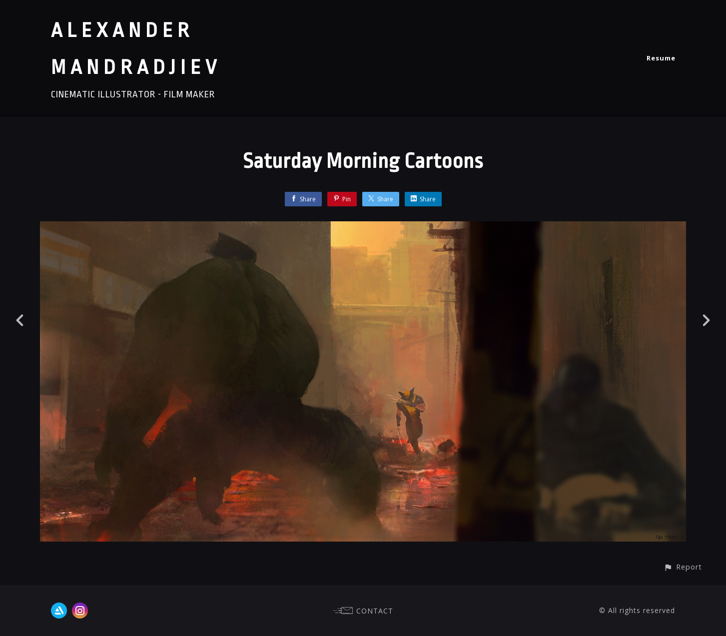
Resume (661, 57)
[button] (683, 567)
